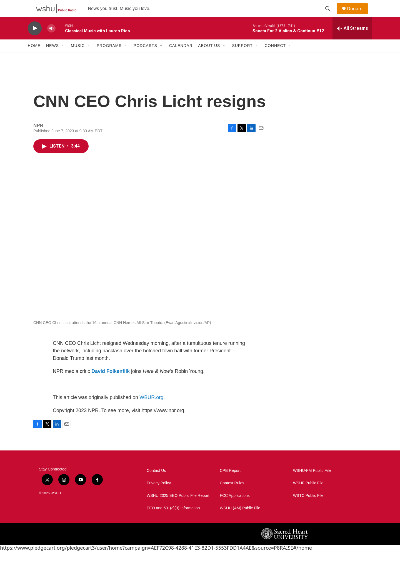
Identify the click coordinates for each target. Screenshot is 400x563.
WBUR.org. (152, 409)
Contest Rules (232, 495)
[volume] (51, 40)
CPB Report (230, 482)
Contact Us (156, 482)
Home (34, 58)
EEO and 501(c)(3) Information (173, 520)
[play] (34, 40)
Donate (358, 15)
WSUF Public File (308, 495)
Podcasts (145, 58)
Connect (275, 58)
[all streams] (352, 40)
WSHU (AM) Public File (240, 520)
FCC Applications (234, 507)
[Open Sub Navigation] (63, 58)
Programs (109, 58)
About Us (209, 58)
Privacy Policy (159, 495)
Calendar (180, 58)
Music (78, 58)
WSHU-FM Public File (312, 482)
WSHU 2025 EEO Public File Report (178, 507)
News (52, 58)
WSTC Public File (308, 507)
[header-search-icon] (330, 14)
